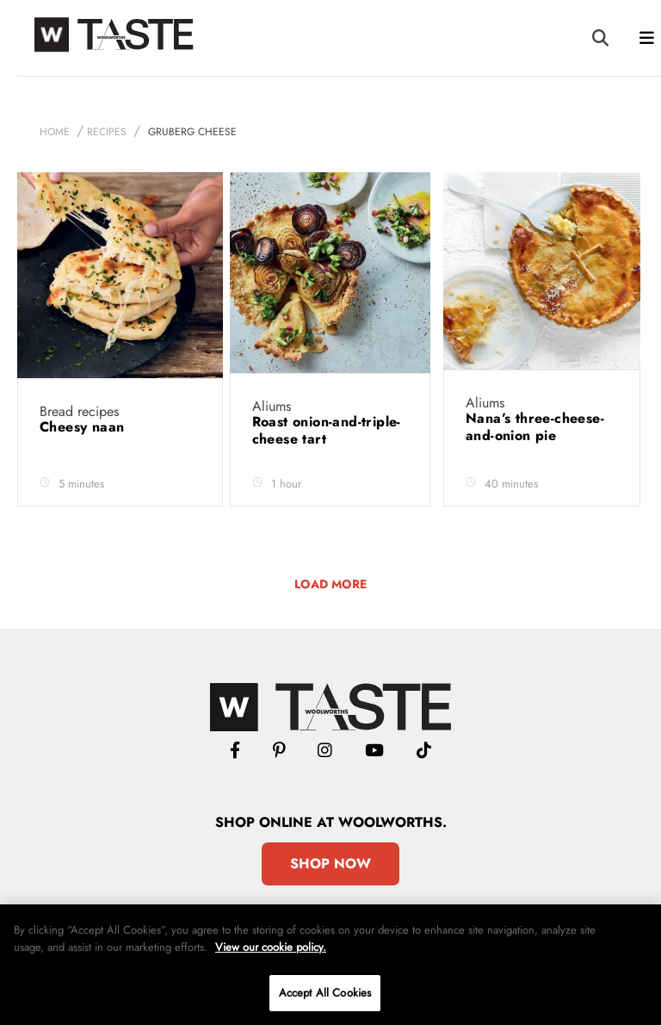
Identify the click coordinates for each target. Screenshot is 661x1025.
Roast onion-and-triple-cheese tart (326, 430)
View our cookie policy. (270, 947)
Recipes (107, 132)
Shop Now (330, 863)
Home (55, 132)
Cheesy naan (84, 427)
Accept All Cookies (325, 993)
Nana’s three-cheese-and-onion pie (535, 426)
